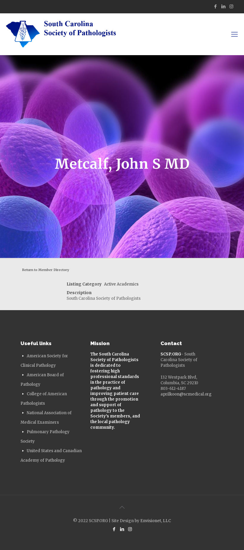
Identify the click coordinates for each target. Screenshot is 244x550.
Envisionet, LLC (155, 520)
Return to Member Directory (45, 270)
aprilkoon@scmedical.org (186, 394)
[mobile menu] (234, 34)
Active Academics (121, 284)
